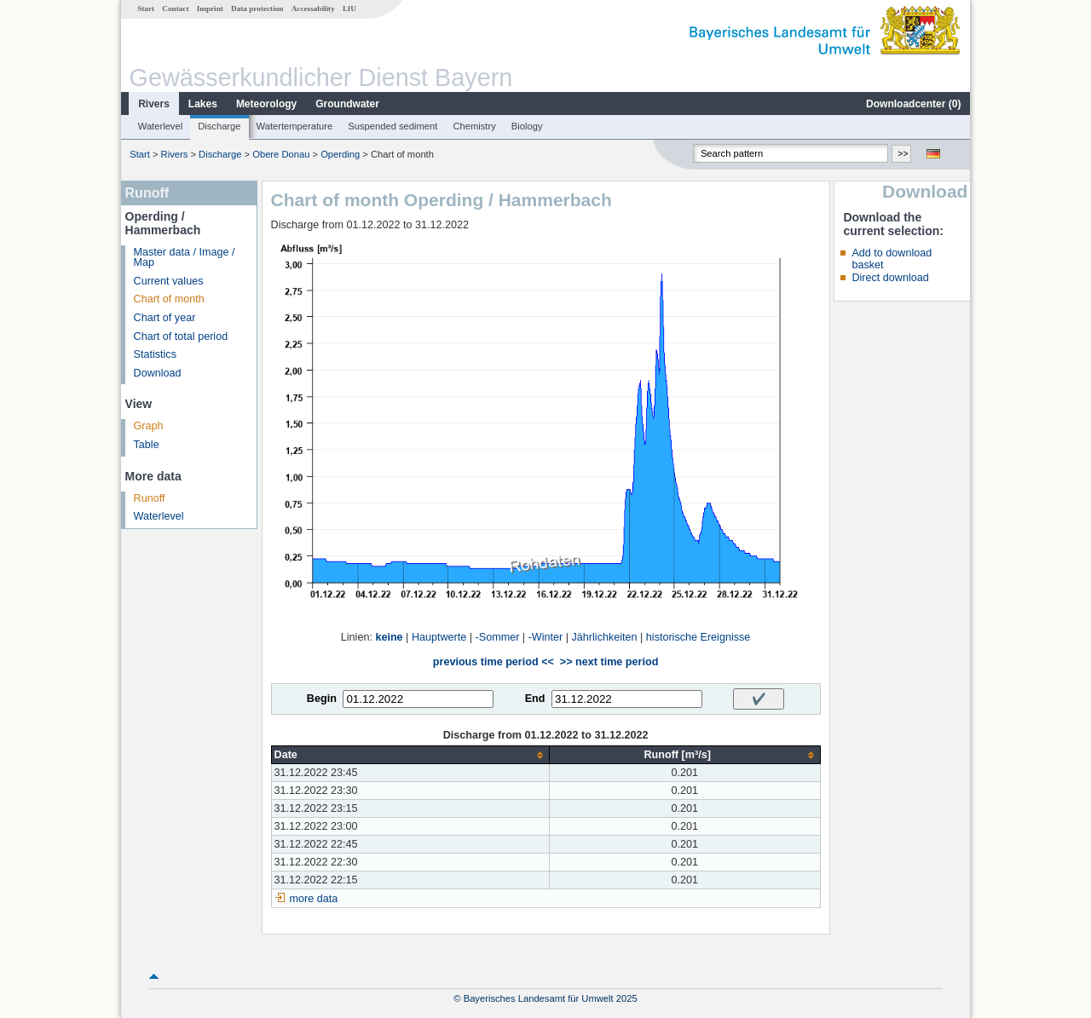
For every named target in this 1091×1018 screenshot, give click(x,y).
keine (388, 637)
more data (314, 899)
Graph (149, 426)
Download (158, 373)
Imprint (210, 8)
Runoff (149, 498)
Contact (175, 8)
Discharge (219, 126)
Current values (169, 281)
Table (146, 445)
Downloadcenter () (913, 104)
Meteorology (266, 104)
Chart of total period (181, 336)
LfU (349, 8)
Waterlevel (160, 126)
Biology (527, 126)
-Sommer (498, 637)
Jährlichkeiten (605, 637)
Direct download (889, 278)
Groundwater (347, 104)
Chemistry (474, 126)
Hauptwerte (439, 637)
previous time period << (493, 662)
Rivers (154, 104)
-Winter (545, 637)
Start (145, 8)
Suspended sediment (392, 126)
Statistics (155, 354)
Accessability (313, 8)
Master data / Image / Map (184, 257)
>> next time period (609, 662)
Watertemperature (295, 126)
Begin (322, 699)
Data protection (257, 8)
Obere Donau (280, 154)
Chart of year (165, 318)
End (535, 699)
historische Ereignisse (698, 637)
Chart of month (169, 299)
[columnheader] (410, 755)
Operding (340, 154)
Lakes (202, 104)
